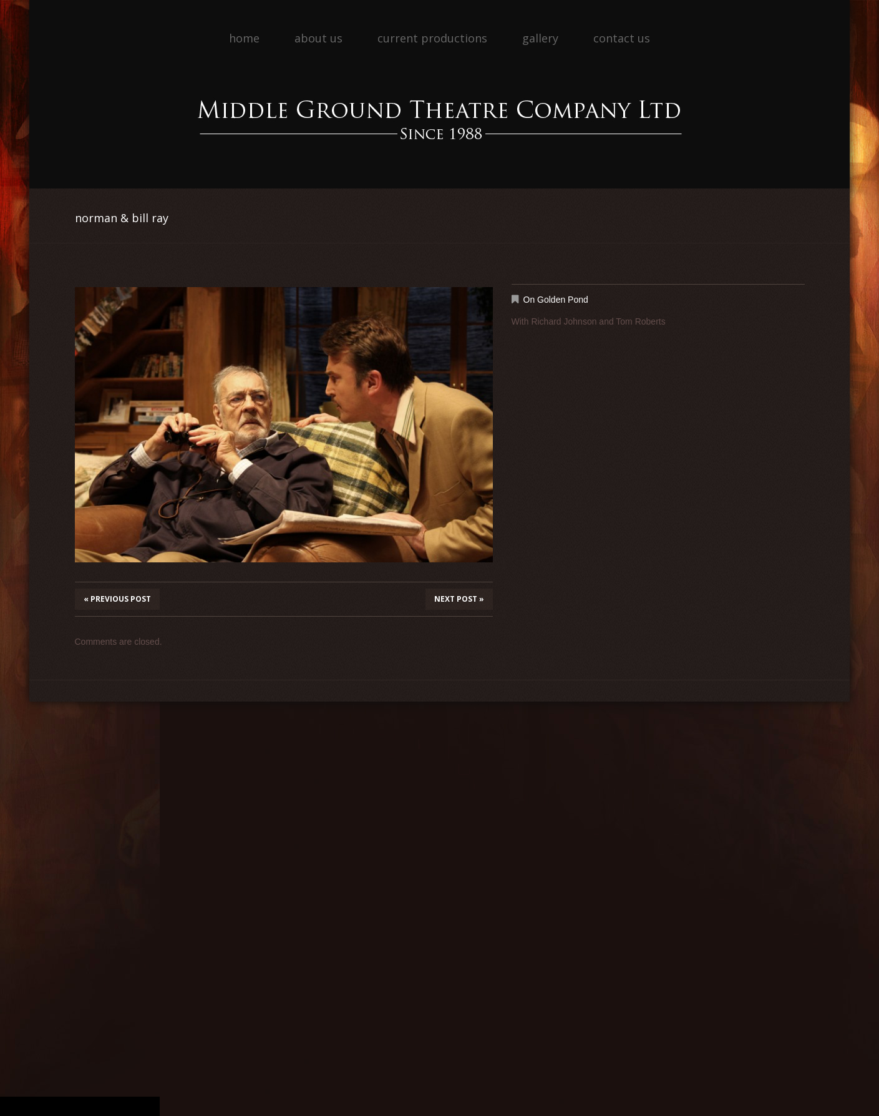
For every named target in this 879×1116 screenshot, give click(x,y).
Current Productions (432, 38)
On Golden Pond (555, 300)
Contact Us (621, 38)
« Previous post (117, 599)
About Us (318, 38)
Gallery (540, 38)
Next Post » (459, 599)
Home (244, 38)
